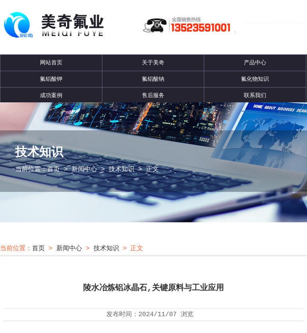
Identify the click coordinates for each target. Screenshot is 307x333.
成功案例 (51, 95)
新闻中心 (84, 169)
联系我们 (255, 95)
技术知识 (121, 169)
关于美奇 (153, 63)
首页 (53, 169)
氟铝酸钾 (51, 79)
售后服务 (153, 95)
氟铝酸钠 (153, 79)
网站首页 (51, 63)
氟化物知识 (255, 79)
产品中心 (255, 63)
